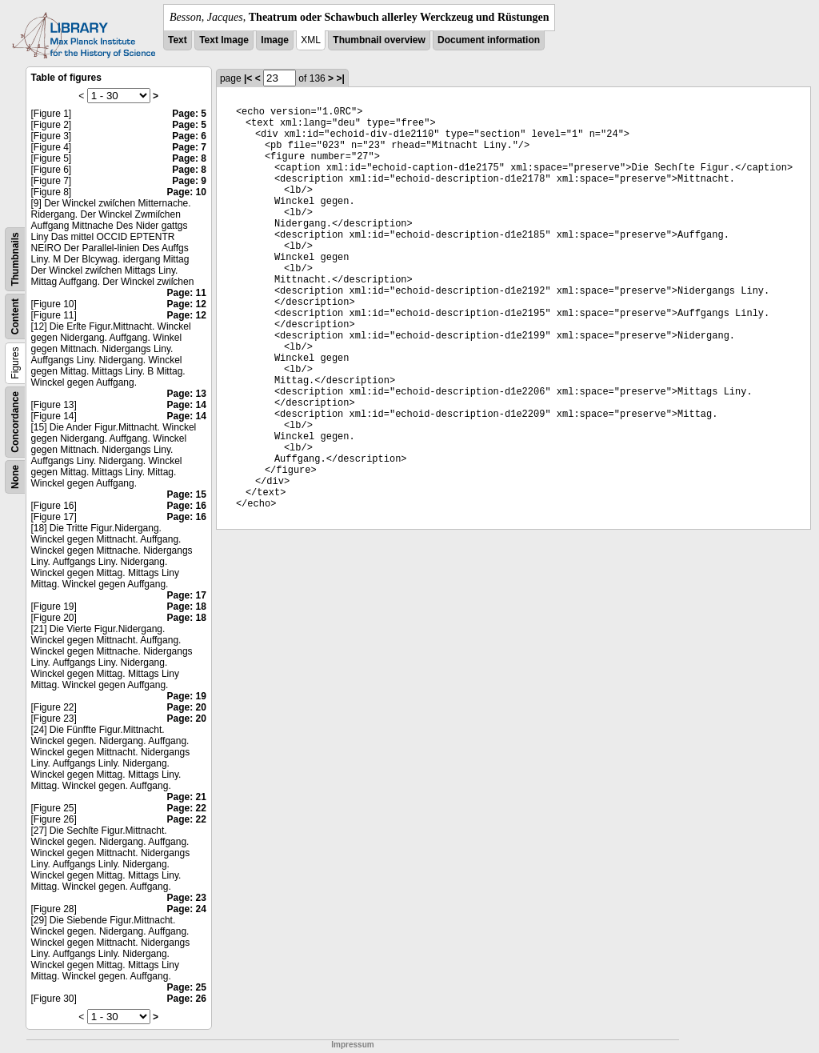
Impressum (352, 1044)
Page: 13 (186, 393)
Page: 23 (186, 897)
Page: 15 (186, 494)
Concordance (15, 422)
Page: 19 (186, 696)
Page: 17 (186, 595)
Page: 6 (189, 136)
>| (340, 78)
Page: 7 (189, 147)
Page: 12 (186, 304)
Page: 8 (189, 158)
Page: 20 (186, 707)
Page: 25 (186, 987)
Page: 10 (186, 192)
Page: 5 (189, 113)
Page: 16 (186, 505)
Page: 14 (186, 404)
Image (275, 40)
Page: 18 (186, 606)
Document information (488, 40)
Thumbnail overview (379, 40)
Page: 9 (189, 180)
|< (248, 78)
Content (15, 316)
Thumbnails (15, 259)
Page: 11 (186, 292)
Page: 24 (186, 909)
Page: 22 (186, 808)
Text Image (224, 40)
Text (177, 40)
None (15, 477)
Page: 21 (186, 797)
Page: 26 (186, 998)
